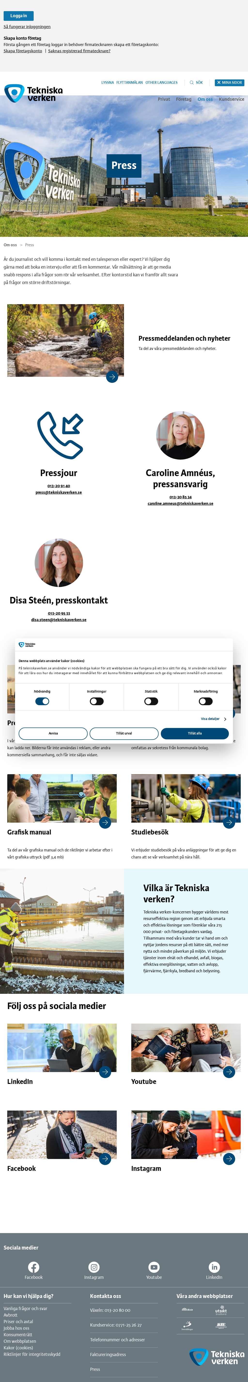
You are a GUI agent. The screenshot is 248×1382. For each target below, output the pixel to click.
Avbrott (10, 1315)
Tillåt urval (124, 733)
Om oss (10, 245)
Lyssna (107, 83)
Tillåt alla (195, 733)
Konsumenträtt (18, 1335)
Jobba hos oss (16, 1328)
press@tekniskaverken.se (59, 492)
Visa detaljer (210, 719)
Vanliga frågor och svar (25, 1308)
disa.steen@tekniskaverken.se (58, 620)
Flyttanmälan (129, 83)
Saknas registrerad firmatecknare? (79, 51)
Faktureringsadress (108, 1354)
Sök (199, 83)
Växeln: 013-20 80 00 (110, 1310)
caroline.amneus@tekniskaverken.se (180, 504)
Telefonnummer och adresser (117, 1340)
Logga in (18, 16)
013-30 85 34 (181, 497)
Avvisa (53, 733)
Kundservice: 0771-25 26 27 (116, 1325)
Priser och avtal (18, 1322)
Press (95, 1369)
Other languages (162, 83)
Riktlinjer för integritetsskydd (32, 1354)
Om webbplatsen (20, 1341)
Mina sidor (232, 83)
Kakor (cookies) (18, 1348)
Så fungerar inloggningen (27, 27)
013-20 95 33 (59, 613)
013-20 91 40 (58, 486)
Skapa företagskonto (23, 51)
